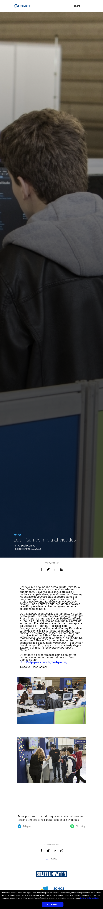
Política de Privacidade (89, 898)
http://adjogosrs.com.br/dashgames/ (44, 662)
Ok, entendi (52, 904)
